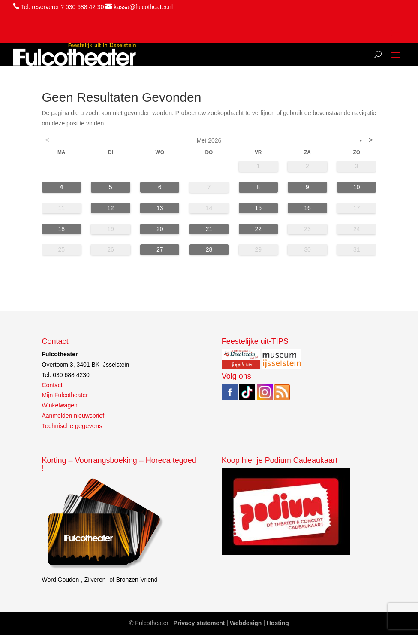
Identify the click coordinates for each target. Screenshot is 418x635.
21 (209, 228)
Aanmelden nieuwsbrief (73, 415)
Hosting (278, 623)
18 (61, 228)
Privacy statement (199, 623)
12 (110, 207)
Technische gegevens (72, 425)
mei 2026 (209, 140)
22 (258, 228)
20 (159, 228)
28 (209, 249)
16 (307, 207)
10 (356, 187)
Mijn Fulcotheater (65, 395)
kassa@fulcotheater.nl (143, 6)
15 (258, 207)
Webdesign (246, 623)
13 (159, 207)
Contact (52, 385)
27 (159, 249)
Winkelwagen (60, 405)
